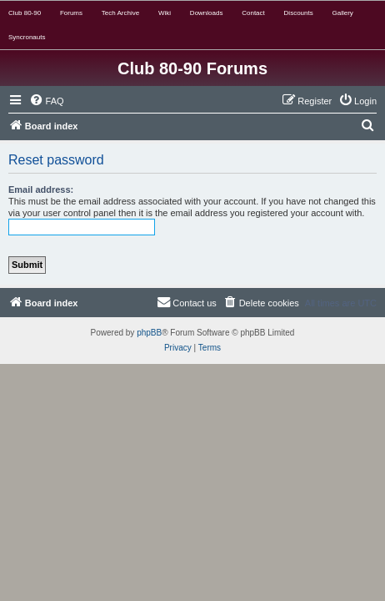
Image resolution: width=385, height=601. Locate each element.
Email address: (40, 189)
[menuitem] (46, 101)
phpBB (149, 332)
